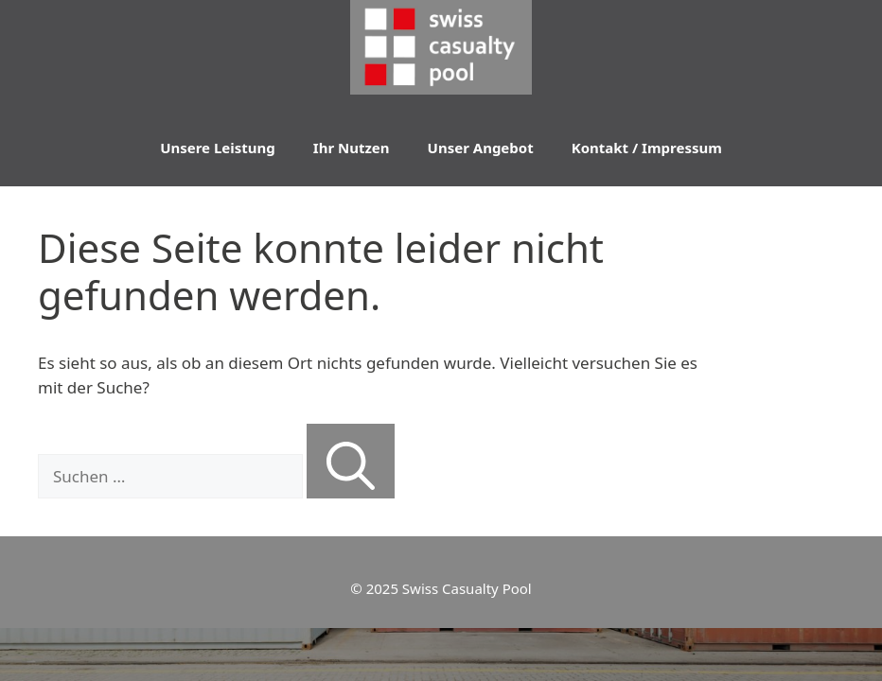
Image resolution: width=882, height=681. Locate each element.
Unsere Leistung (217, 147)
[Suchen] (351, 461)
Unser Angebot (481, 147)
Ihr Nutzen (351, 147)
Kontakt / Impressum (647, 147)
